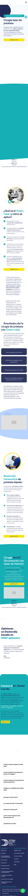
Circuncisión (4, 860)
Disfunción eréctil (5, 865)
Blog (15, 864)
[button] (26, 2)
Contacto (16, 858)
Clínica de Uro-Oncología (7, 879)
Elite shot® (3, 850)
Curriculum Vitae (18, 856)
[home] (1, 2)
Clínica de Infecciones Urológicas (6, 882)
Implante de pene (5, 868)
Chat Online (17, 861)
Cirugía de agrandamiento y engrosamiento (7, 872)
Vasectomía (4, 862)
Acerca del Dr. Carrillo (19, 853)
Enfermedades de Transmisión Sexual (5, 857)
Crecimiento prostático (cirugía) (6, 876)
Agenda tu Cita (17, 850)
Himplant (3, 853)
